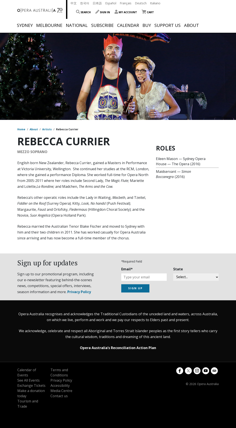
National (77, 25)
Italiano (155, 3)
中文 (74, 3)
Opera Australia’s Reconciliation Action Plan (118, 347)
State (178, 269)
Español (110, 3)
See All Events (28, 380)
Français (125, 3)
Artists (47, 129)
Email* (127, 269)
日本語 (97, 3)
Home (21, 129)
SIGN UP (135, 288)
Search (83, 12)
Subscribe (102, 25)
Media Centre (61, 390)
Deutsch (141, 3)
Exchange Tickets (31, 385)
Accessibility (60, 385)
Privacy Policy (79, 291)
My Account (126, 12)
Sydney (25, 25)
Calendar (128, 25)
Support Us (167, 25)
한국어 (84, 3)
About (191, 25)
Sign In (102, 12)
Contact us (59, 396)
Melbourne (49, 25)
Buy (146, 25)
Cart (148, 12)
